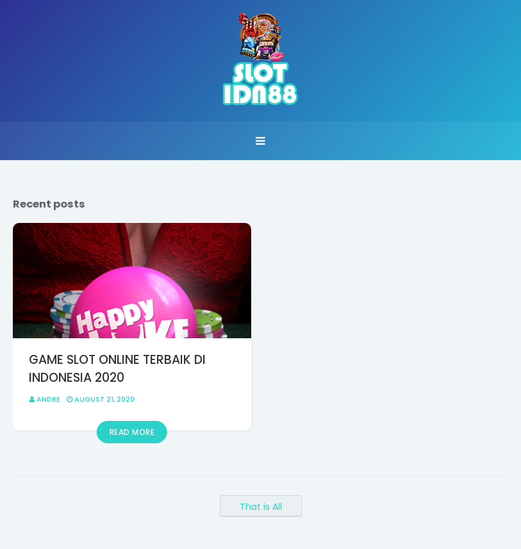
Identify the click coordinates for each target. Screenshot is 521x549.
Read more (132, 432)
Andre (48, 399)
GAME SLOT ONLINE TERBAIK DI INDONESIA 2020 (117, 369)
